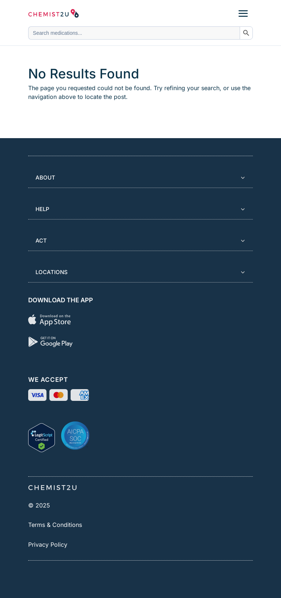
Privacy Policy (47, 544)
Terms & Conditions (55, 524)
